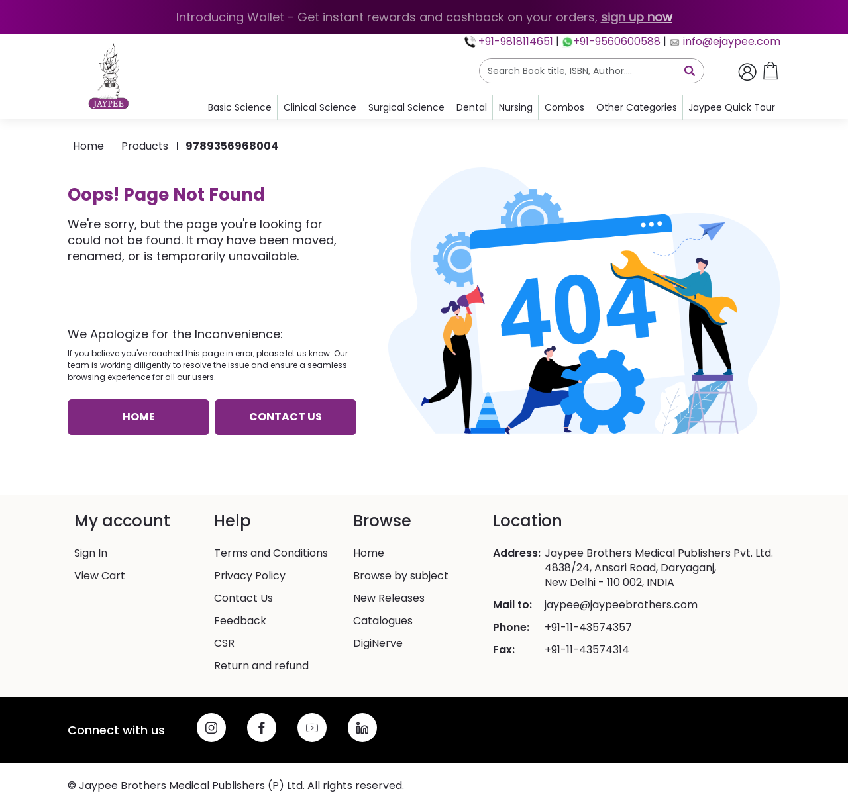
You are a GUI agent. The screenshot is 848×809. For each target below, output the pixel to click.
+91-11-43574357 (588, 627)
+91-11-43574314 (587, 650)
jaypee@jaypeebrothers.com (621, 605)
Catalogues (383, 621)
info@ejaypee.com (730, 41)
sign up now (636, 17)
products (144, 146)
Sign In (90, 553)
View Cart (99, 576)
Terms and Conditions (271, 553)
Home (88, 146)
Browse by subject (401, 576)
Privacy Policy (250, 576)
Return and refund (261, 666)
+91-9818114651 (514, 41)
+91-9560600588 (617, 41)
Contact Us (243, 598)
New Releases (389, 598)
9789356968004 (232, 146)
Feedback (240, 621)
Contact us (285, 416)
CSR (224, 643)
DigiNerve (378, 643)
